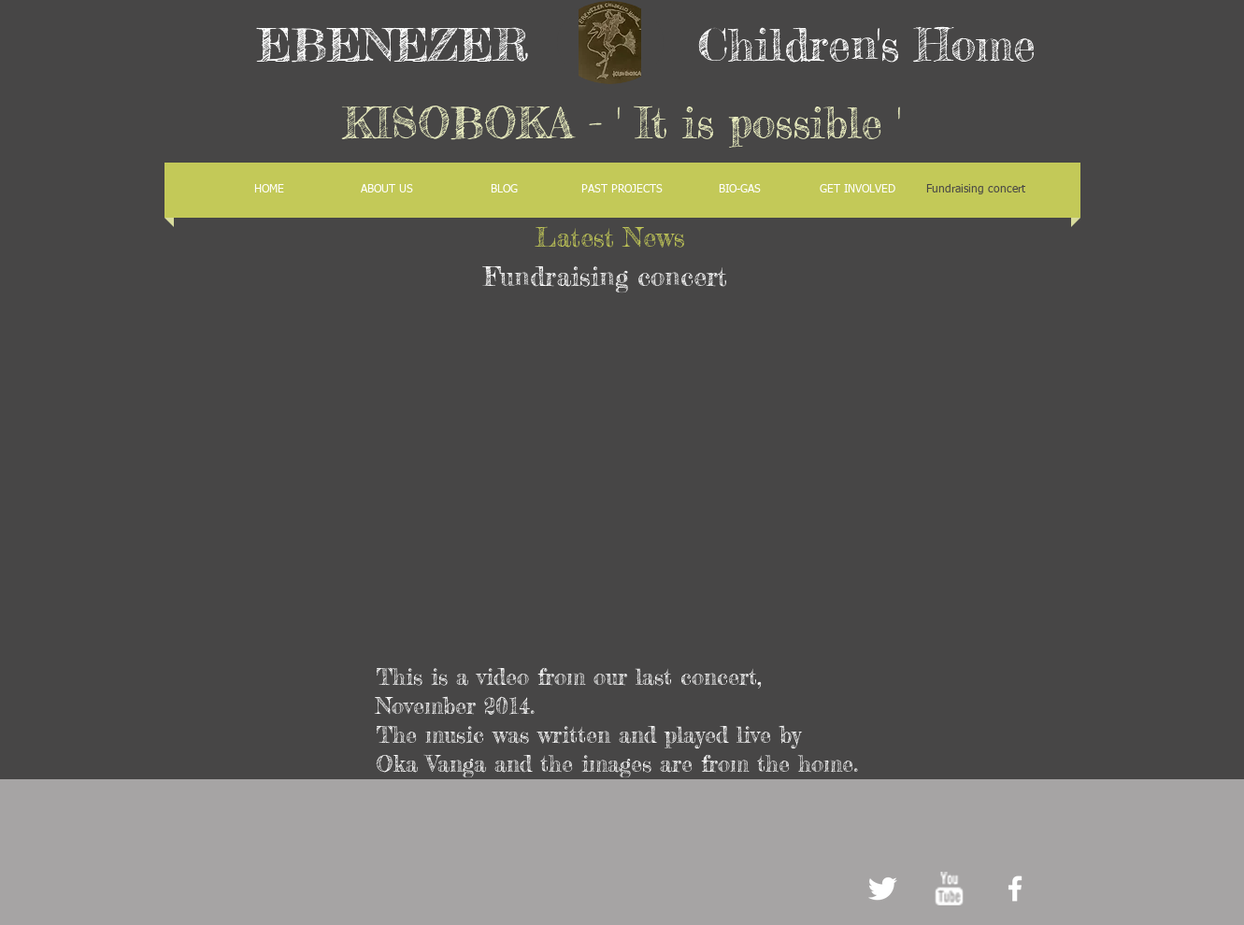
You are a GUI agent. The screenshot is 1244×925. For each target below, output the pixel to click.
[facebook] (1015, 888)
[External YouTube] (615, 475)
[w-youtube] (948, 888)
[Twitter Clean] (882, 888)
